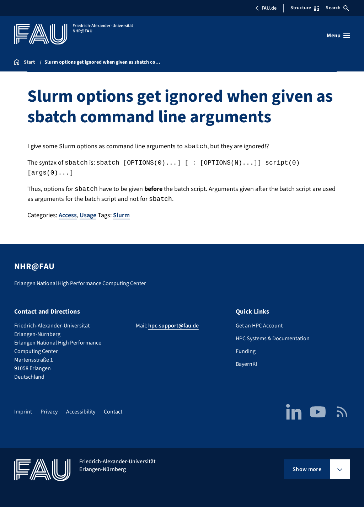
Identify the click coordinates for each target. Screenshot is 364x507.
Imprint (23, 412)
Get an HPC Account (259, 326)
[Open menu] (338, 35)
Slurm (121, 215)
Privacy (49, 412)
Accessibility (80, 412)
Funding (246, 351)
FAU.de (266, 8)
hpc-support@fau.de (173, 326)
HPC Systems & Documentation (273, 338)
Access (68, 215)
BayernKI (246, 364)
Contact (113, 412)
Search (337, 7)
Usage (88, 215)
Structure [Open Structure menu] (304, 7)
